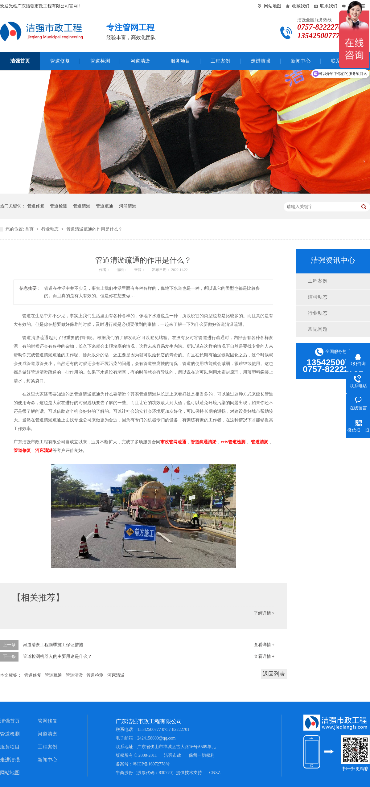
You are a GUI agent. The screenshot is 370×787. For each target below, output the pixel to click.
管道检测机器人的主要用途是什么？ (57, 656)
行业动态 (50, 229)
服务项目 (10, 746)
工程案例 (317, 281)
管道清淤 (81, 206)
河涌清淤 (127, 206)
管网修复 (47, 720)
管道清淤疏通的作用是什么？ (94, 229)
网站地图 (272, 6)
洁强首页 (10, 720)
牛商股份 (124, 772)
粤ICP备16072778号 (151, 764)
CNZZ (215, 772)
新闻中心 (47, 759)
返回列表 (274, 674)
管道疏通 (104, 206)
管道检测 (58, 206)
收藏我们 (300, 6)
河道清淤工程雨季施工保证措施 (53, 644)
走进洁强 (10, 759)
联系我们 (328, 6)
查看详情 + (264, 644)
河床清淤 (116, 675)
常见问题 (317, 329)
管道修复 (35, 206)
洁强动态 (317, 297)
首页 (30, 229)
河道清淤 (47, 733)
